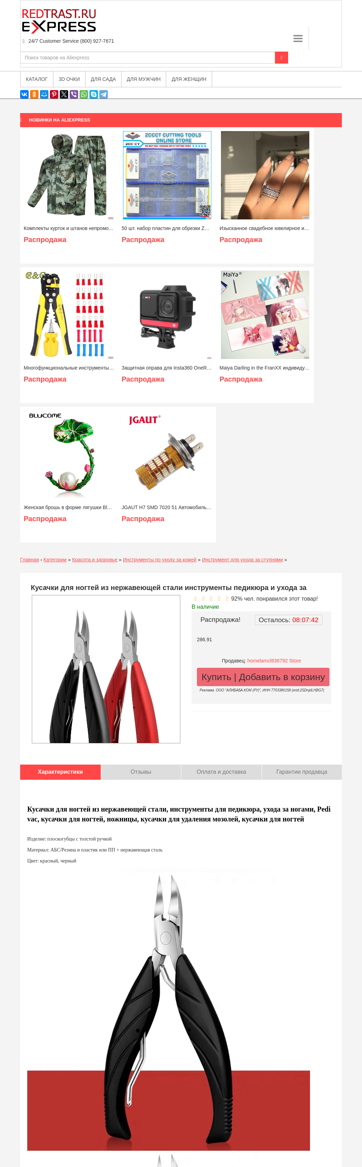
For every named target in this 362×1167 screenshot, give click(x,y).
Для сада (103, 79)
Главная (29, 559)
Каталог (37, 79)
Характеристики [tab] (60, 772)
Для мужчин (144, 79)
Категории (55, 559)
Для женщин (188, 79)
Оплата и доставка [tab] (221, 772)
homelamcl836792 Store (274, 661)
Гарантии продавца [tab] (301, 772)
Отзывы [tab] (140, 772)
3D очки (69, 79)
